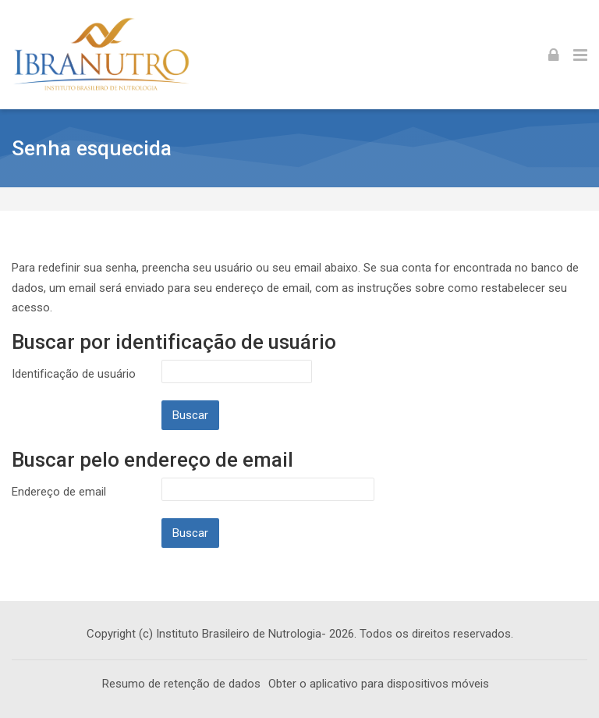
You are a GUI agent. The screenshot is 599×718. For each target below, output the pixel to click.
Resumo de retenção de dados (181, 684)
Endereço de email (59, 492)
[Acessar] (553, 54)
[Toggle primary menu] (580, 54)
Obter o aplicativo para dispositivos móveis (378, 684)
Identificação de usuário (74, 374)
